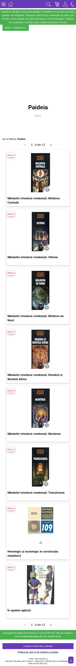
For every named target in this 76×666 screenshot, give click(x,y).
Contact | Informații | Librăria (38, 646)
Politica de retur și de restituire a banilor (37, 652)
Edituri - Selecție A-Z (15, 27)
